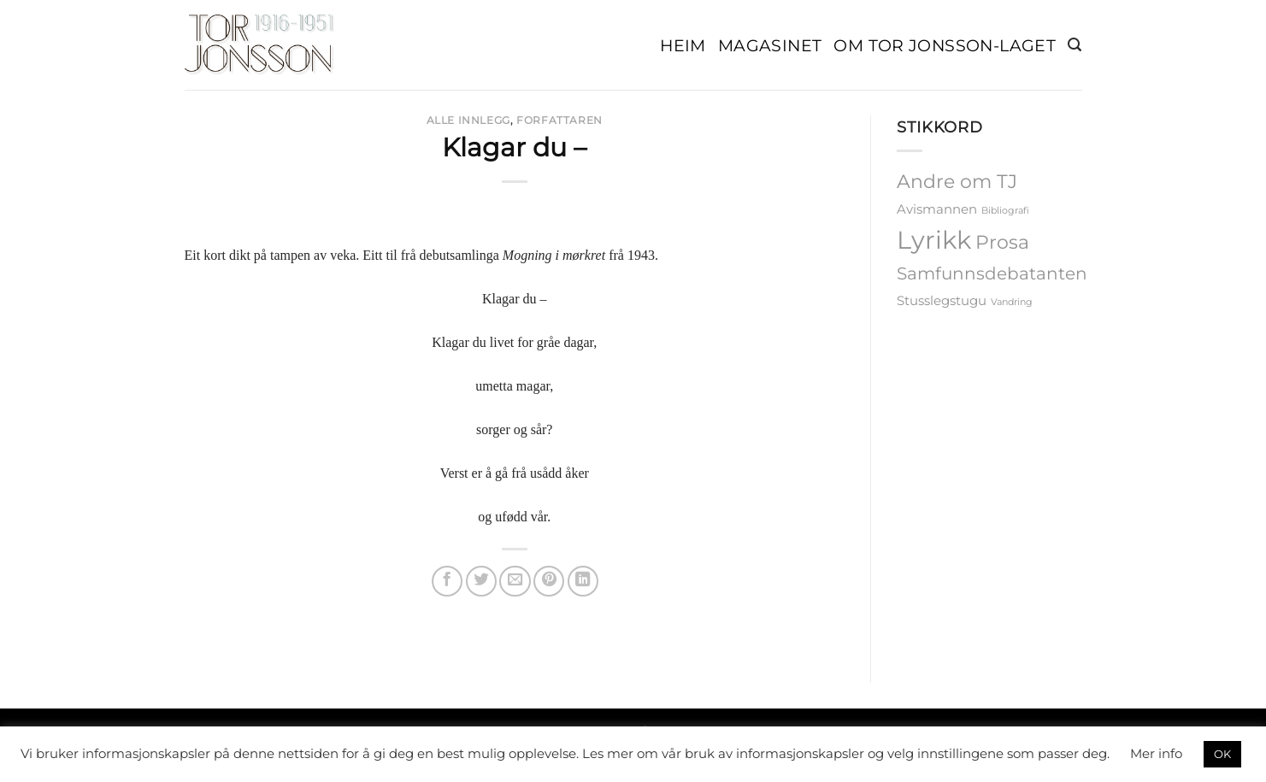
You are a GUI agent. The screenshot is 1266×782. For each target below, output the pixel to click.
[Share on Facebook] (447, 581)
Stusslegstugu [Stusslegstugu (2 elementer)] (941, 301)
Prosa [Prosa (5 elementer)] (1002, 242)
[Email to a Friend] (514, 581)
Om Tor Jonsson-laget (944, 45)
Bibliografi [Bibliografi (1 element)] (1005, 210)
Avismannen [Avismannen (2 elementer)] (937, 209)
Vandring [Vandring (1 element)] (1012, 302)
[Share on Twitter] (481, 581)
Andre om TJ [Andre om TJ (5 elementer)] (957, 181)
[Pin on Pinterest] (548, 581)
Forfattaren (559, 120)
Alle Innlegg (468, 120)
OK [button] (1222, 754)
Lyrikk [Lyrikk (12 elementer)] (934, 240)
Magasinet (770, 45)
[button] (1074, 45)
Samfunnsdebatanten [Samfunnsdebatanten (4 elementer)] (992, 273)
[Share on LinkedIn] (583, 581)
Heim (683, 45)
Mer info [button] (1156, 753)
